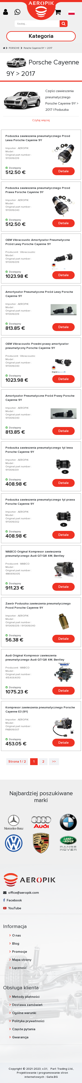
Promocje (19, 952)
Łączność (19, 968)
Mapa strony (21, 960)
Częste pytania (23, 1029)
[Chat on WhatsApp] (18, 12)
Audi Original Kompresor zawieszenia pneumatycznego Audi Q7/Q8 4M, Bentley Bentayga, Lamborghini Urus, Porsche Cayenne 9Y (39, 660)
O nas (16, 935)
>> (54, 761)
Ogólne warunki (24, 1013)
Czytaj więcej (41, 120)
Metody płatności (26, 997)
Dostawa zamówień (27, 1005)
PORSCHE (14, 48)
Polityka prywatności (28, 1021)
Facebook (12, 900)
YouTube (12, 908)
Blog (15, 943)
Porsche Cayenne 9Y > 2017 (38, 48)
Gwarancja (20, 1037)
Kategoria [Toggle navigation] (41, 36)
